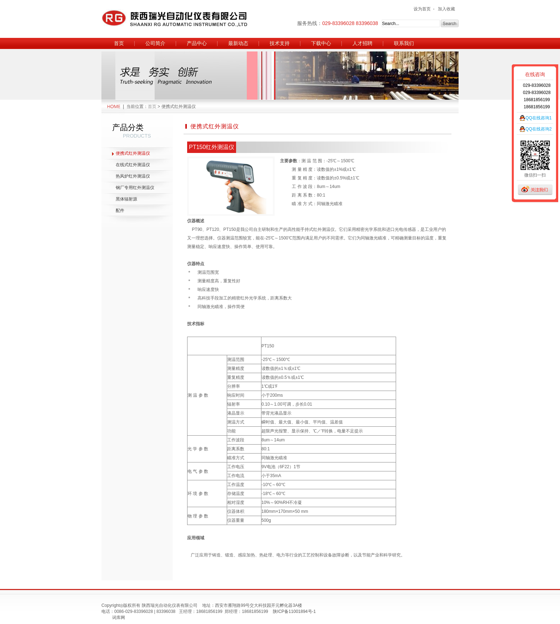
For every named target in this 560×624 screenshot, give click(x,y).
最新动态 (238, 43)
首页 (119, 43)
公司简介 (155, 43)
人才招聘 (362, 43)
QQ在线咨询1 (538, 117)
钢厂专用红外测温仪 (135, 187)
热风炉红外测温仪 (133, 176)
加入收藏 (446, 8)
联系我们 (404, 43)
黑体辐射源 (126, 199)
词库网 (118, 617)
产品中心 (197, 43)
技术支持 (280, 43)
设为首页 (422, 8)
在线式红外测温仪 (133, 164)
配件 (120, 210)
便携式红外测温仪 (133, 153)
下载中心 (321, 43)
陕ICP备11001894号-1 (294, 611)
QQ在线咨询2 (538, 129)
